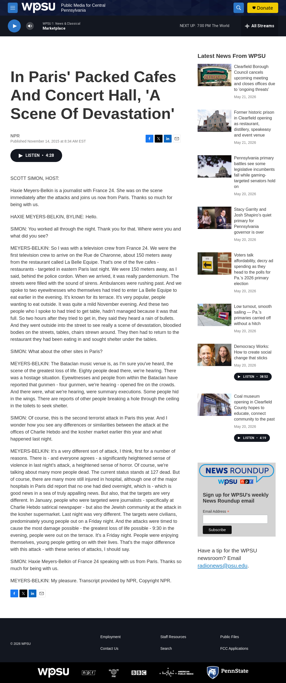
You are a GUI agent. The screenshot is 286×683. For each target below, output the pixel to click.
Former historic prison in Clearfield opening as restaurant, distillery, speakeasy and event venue (254, 123)
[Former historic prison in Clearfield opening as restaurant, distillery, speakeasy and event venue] (214, 121)
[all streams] (259, 26)
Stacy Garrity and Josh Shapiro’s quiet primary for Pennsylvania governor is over (252, 220)
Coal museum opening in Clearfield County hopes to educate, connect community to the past (254, 407)
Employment (110, 637)
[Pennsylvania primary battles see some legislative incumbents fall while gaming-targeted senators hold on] (214, 166)
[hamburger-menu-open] (13, 8)
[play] (14, 26)
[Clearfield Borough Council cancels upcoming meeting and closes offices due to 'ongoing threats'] (214, 75)
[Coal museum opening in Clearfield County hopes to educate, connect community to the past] (214, 405)
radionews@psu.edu (223, 566)
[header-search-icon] (238, 8)
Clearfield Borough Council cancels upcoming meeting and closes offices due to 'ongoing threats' (254, 78)
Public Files (229, 637)
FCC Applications (234, 649)
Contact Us (109, 649)
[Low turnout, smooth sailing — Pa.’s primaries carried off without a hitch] (214, 315)
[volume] (29, 26)
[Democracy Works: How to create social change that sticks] (214, 355)
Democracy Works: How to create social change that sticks (252, 352)
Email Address (216, 511)
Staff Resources (173, 637)
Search (166, 649)
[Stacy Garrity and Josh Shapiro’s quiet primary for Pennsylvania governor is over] (214, 218)
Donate (265, 8)
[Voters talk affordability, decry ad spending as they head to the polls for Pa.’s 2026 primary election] (214, 263)
